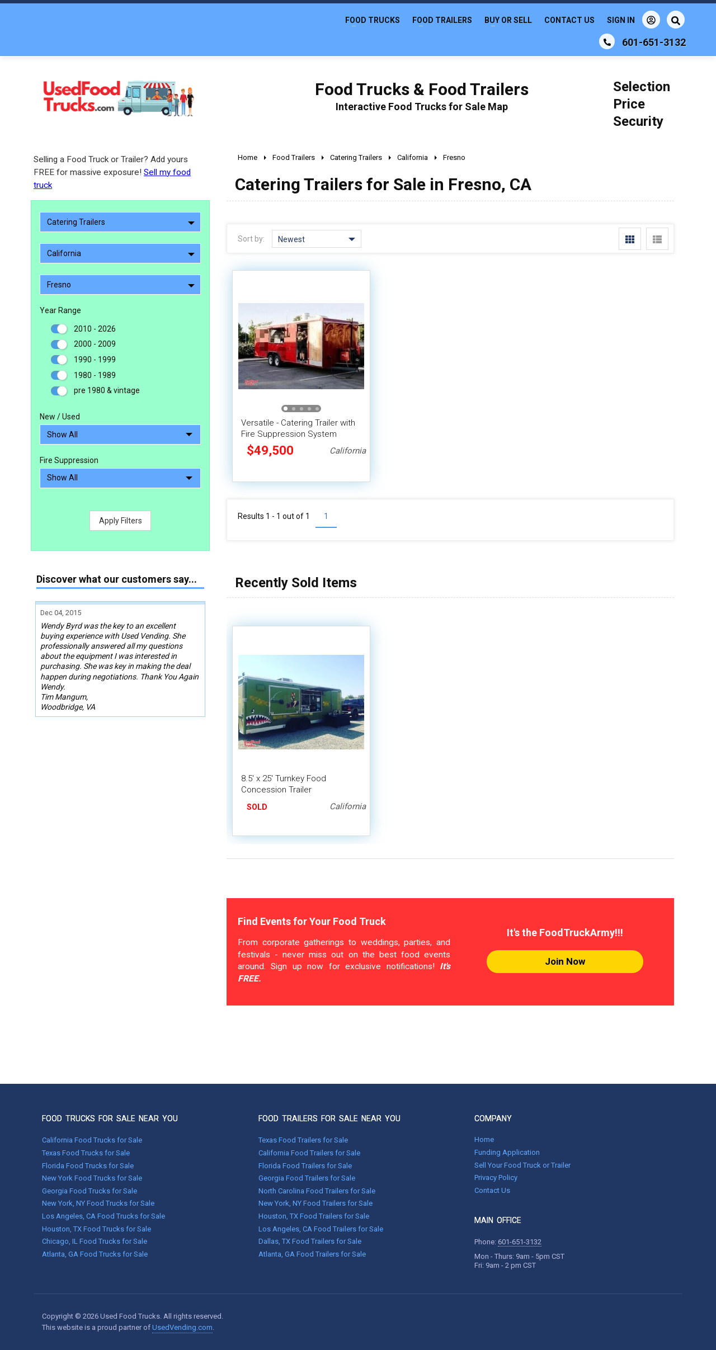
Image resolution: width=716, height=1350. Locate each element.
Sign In (633, 20)
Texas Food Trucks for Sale (86, 1153)
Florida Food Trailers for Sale (305, 1166)
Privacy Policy (495, 1177)
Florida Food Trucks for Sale (88, 1166)
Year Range (60, 310)
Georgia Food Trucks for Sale (89, 1191)
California (121, 253)
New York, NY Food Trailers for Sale (315, 1203)
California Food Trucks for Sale (92, 1140)
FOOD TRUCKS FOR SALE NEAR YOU (110, 1118)
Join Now (565, 961)
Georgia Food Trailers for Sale (306, 1178)
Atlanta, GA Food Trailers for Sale (312, 1254)
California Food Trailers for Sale (309, 1153)
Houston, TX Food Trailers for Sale (313, 1216)
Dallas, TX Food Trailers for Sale (309, 1241)
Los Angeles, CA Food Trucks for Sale (103, 1216)
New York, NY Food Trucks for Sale (98, 1203)
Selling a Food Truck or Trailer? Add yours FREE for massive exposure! (112, 172)
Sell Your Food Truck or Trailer (522, 1165)
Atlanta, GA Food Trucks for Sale (95, 1254)
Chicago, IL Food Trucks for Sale (94, 1241)
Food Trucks (372, 20)
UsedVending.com (182, 1327)
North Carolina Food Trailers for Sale (316, 1191)
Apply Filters (120, 520)
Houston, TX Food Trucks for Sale (96, 1229)
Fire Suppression (69, 460)
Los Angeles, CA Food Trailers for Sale (320, 1229)
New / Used (60, 416)
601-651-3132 (519, 1242)
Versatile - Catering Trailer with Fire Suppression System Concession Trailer (298, 434)
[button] (286, 408)
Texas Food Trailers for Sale (303, 1140)
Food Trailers (442, 20)
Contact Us (569, 20)
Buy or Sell (508, 20)
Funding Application (507, 1152)
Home (484, 1139)
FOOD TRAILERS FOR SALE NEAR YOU (329, 1118)
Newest (316, 239)
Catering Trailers (121, 222)
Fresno (121, 284)
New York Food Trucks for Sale (92, 1178)
